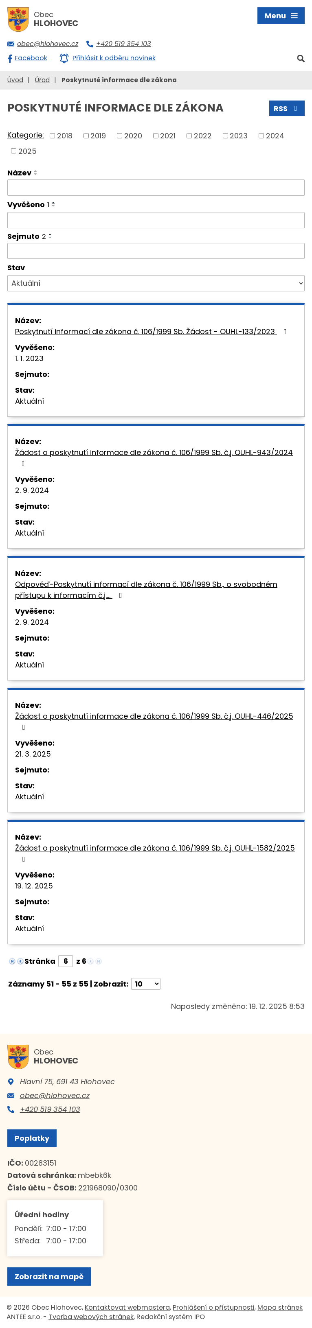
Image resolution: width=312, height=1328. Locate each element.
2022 (203, 136)
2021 (168, 136)
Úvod (15, 80)
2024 (275, 136)
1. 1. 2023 (29, 358)
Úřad (42, 80)
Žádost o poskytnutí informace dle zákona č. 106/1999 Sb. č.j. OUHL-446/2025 (154, 721)
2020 (133, 136)
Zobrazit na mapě (49, 1276)
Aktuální (29, 401)
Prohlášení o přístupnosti (214, 1307)
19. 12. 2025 (34, 886)
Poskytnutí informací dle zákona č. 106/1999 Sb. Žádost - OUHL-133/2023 (152, 331)
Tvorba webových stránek (91, 1316)
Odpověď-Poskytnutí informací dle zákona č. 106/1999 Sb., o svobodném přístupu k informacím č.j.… (146, 589)
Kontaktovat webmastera (127, 1307)
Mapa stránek (280, 1307)
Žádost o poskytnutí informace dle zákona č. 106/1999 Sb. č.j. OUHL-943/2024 (154, 457)
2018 (65, 136)
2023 (239, 136)
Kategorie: (25, 135)
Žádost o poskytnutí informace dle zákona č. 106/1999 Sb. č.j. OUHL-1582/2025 (155, 853)
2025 (27, 151)
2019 (98, 136)
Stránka (39, 961)
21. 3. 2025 (33, 754)
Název (19, 173)
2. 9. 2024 (32, 490)
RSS (287, 108)
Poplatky (32, 1138)
